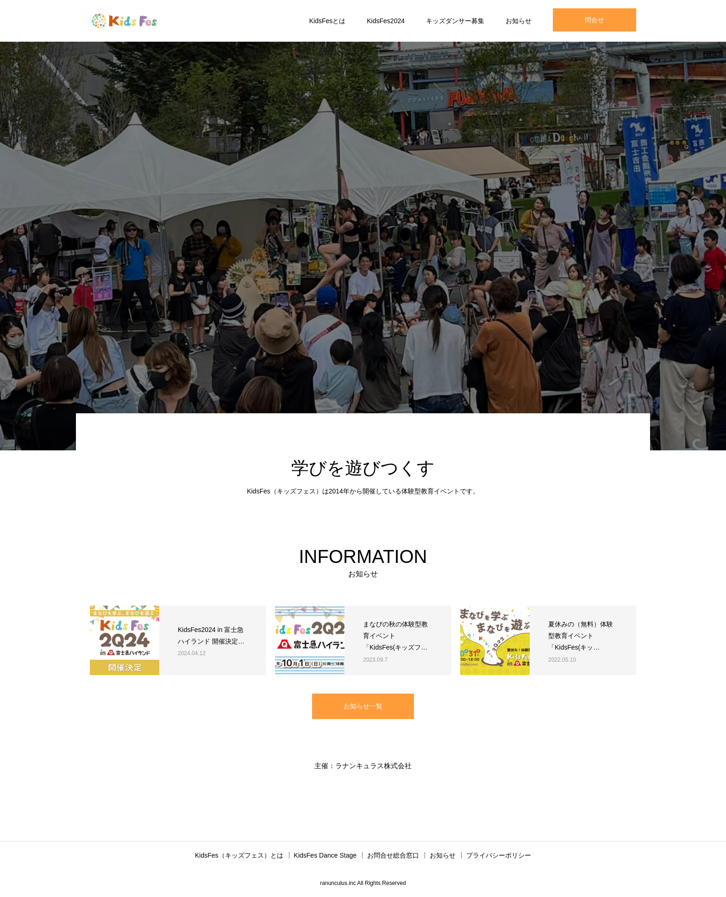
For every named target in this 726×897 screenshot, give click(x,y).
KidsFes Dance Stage (325, 855)
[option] (363, 246)
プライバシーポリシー (498, 855)
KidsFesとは (327, 21)
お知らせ (519, 21)
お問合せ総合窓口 (393, 855)
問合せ (594, 20)
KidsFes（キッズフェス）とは (239, 855)
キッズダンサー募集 (455, 21)
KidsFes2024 (386, 21)
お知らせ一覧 (363, 706)
